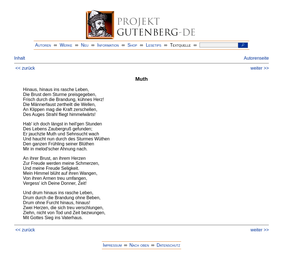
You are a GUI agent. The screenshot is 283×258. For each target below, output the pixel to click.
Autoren (43, 45)
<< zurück (25, 68)
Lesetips (153, 45)
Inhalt (19, 58)
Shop (132, 45)
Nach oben (139, 245)
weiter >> (259, 68)
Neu (84, 45)
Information (108, 45)
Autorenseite (256, 58)
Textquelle (180, 45)
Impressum (112, 245)
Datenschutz (168, 245)
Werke (66, 45)
